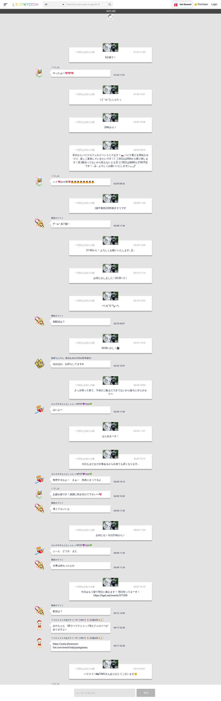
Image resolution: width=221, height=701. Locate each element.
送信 (145, 692)
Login (214, 4)
